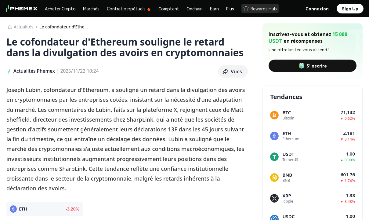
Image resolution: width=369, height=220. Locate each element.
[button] (233, 71)
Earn (214, 8)
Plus (230, 8)
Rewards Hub (260, 8)
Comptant (168, 8)
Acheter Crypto (60, 8)
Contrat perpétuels (129, 8)
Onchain (194, 8)
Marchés (91, 8)
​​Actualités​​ (23, 27)
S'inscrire (312, 66)
